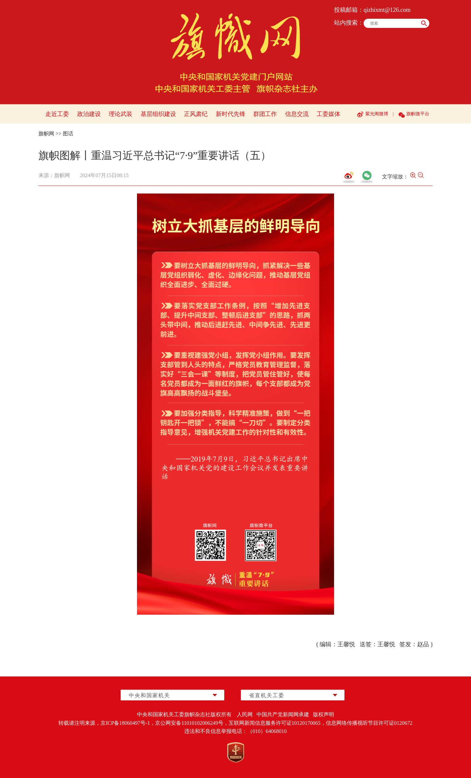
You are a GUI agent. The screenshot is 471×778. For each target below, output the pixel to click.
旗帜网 (46, 133)
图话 (68, 133)
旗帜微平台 (417, 113)
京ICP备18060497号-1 (125, 723)
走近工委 (57, 114)
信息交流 (297, 114)
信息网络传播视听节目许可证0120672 (369, 723)
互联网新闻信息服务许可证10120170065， (277, 723)
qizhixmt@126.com (387, 10)
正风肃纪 (196, 114)
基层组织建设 (158, 114)
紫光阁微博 (376, 113)
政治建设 (89, 114)
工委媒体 (328, 114)
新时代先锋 (230, 114)
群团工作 (265, 114)
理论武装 (120, 114)
